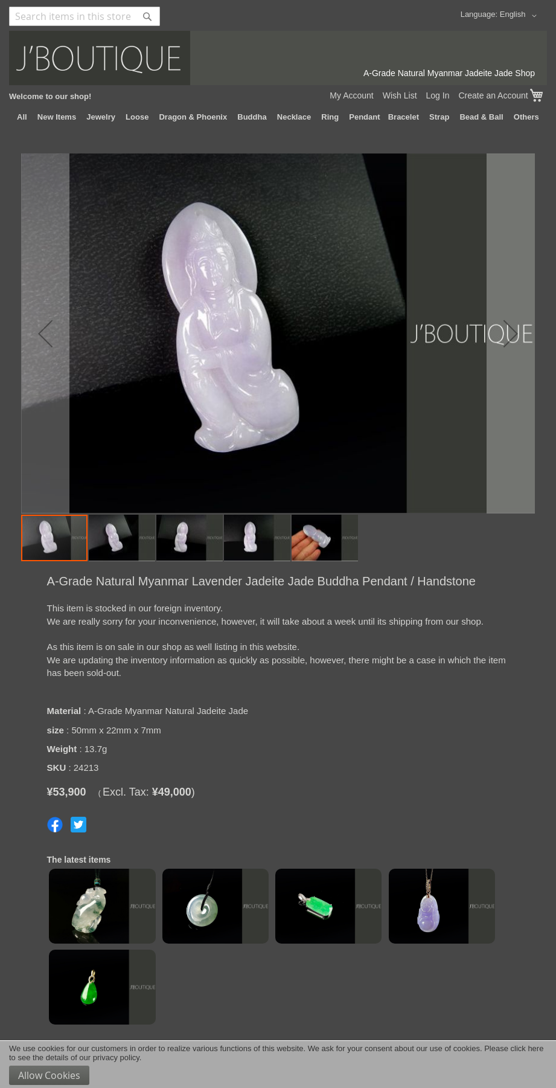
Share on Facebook (55, 824)
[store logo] (278, 58)
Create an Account (493, 95)
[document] (278, 1064)
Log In (438, 95)
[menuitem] (22, 117)
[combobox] (84, 16)
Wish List (400, 95)
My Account (351, 95)
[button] (520, 15)
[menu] (278, 117)
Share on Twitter (78, 824)
